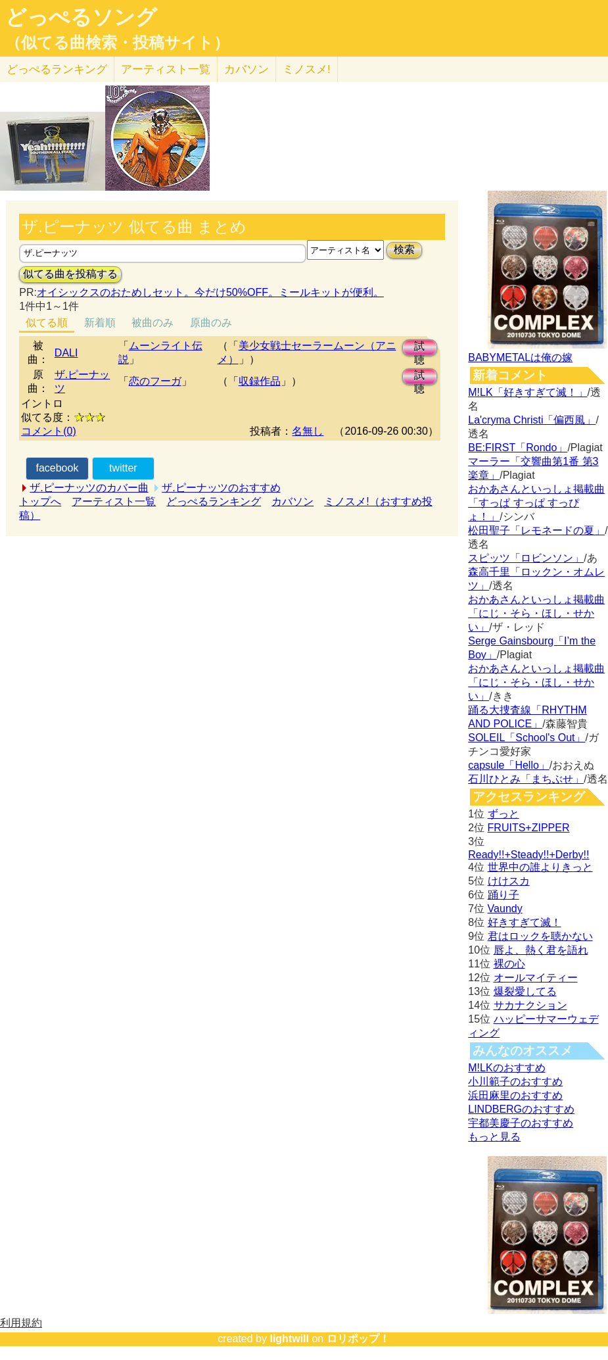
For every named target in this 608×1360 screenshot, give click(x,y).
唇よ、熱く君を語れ (541, 950)
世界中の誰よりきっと (540, 867)
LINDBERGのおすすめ (521, 1109)
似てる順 (47, 322)
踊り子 (503, 894)
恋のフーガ (155, 381)
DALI (66, 352)
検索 (404, 249)
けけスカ (509, 880)
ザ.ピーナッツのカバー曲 (89, 487)
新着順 (100, 322)
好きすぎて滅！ (524, 922)
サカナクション (530, 1005)
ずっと (503, 813)
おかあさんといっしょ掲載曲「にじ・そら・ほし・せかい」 (536, 613)
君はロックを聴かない (540, 936)
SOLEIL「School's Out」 (526, 737)
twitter (123, 468)
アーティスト (165, 69)
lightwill (289, 1338)
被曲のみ (152, 322)
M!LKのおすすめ (506, 1067)
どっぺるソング (81, 17)
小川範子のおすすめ (515, 1081)
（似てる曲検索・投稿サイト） (117, 42)
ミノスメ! (307, 69)
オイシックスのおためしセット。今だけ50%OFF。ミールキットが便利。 (210, 292)
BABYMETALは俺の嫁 (520, 357)
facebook (56, 468)
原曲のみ (211, 322)
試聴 (419, 348)
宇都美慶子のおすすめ (520, 1123)
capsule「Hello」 (509, 765)
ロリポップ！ (358, 1338)
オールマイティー (536, 977)
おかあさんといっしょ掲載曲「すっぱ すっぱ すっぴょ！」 (536, 502)
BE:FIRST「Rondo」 (517, 447)
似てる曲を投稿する (70, 273)
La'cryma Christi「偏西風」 (532, 419)
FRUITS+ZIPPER (529, 827)
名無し (307, 431)
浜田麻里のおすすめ (515, 1095)
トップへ (40, 501)
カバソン (246, 69)
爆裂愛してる (525, 991)
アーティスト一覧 (114, 501)
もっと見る (494, 1136)
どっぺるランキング (213, 501)
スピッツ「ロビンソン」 (526, 558)
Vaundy (505, 908)
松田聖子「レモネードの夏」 (536, 530)
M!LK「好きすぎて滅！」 (527, 392)
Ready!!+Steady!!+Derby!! (528, 854)
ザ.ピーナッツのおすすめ (221, 487)
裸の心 (509, 963)
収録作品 (260, 381)
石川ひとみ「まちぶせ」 (526, 779)
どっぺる (57, 69)
